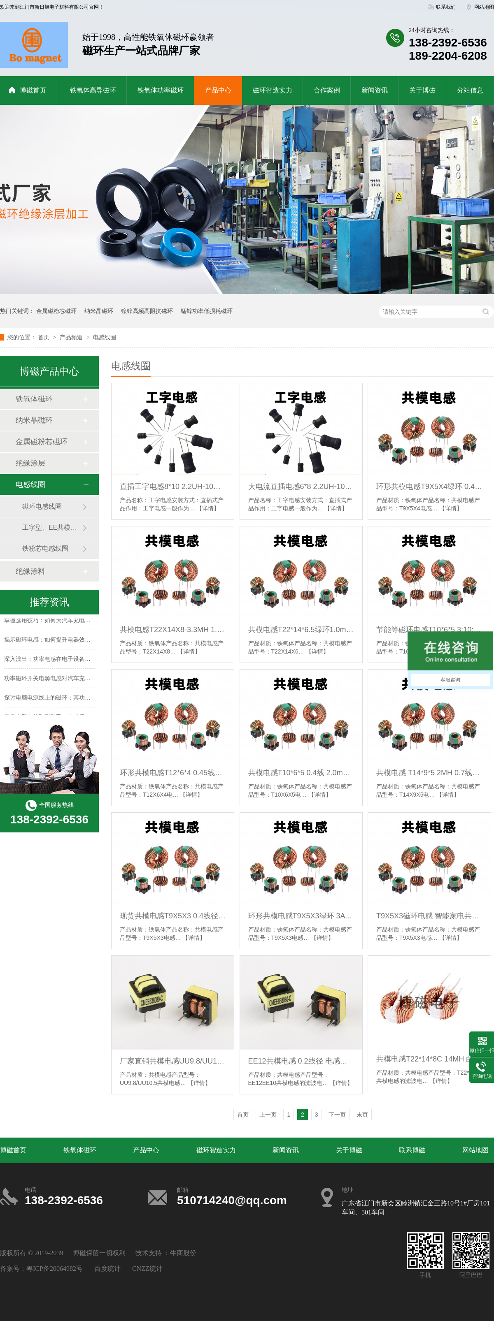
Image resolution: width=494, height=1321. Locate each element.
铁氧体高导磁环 (93, 90)
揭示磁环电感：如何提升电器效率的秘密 (56, 640)
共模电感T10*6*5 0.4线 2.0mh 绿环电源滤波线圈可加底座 (301, 773)
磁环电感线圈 (42, 506)
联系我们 (446, 7)
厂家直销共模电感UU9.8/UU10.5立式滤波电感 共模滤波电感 (173, 1061)
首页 (44, 337)
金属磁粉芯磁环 (56, 311)
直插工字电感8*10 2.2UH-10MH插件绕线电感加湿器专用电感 (173, 486)
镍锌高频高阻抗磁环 (147, 311)
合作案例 (327, 90)
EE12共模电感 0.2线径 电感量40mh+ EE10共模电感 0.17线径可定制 (301, 1061)
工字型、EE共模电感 (52, 527)
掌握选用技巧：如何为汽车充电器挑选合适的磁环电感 (73, 621)
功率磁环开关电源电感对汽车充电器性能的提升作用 (70, 679)
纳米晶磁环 (98, 311)
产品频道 (72, 337)
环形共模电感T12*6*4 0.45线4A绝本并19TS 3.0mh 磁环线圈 (173, 773)
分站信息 (470, 90)
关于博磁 (422, 90)
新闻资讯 (374, 90)
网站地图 (484, 7)
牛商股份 (183, 1252)
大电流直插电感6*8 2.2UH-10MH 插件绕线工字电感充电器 (301, 486)
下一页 (337, 1114)
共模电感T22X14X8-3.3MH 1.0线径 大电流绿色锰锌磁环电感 (173, 630)
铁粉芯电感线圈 (45, 548)
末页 (362, 1114)
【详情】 (207, 508)
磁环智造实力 (272, 90)
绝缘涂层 (30, 463)
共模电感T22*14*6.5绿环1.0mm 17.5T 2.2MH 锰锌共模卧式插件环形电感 (301, 630)
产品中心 (218, 90)
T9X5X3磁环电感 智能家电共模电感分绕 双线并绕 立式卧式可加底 (429, 916)
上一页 (268, 1114)
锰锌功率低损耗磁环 (207, 311)
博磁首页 (27, 90)
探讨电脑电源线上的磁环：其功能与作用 (56, 698)
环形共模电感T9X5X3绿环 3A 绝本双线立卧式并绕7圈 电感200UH (301, 916)
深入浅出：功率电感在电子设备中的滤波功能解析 (67, 660)
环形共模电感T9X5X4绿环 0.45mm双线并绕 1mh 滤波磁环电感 (429, 486)
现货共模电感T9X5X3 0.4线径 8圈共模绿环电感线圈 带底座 (173, 916)
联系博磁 (412, 1150)
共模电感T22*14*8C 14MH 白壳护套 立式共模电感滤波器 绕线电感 (429, 1059)
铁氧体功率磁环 (160, 90)
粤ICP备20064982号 (54, 1268)
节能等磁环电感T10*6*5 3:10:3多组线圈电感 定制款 (429, 630)
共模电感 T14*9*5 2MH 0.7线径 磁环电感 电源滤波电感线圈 (429, 773)
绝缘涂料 (30, 571)
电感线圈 (104, 337)
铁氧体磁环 (34, 399)
